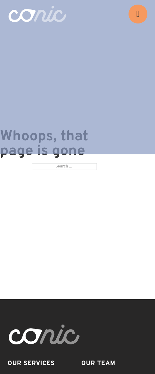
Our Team (98, 364)
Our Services (31, 364)
